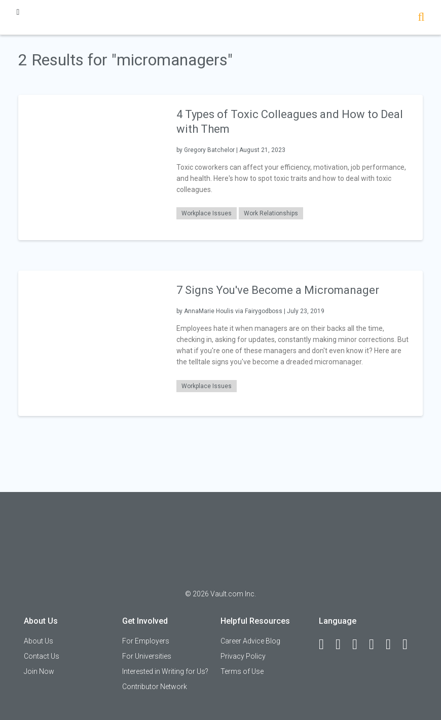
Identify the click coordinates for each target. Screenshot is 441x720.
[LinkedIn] (343, 644)
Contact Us (41, 656)
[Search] (421, 18)
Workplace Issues (206, 213)
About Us (38, 641)
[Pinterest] (393, 644)
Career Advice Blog (250, 641)
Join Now (39, 671)
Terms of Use (242, 671)
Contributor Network (154, 687)
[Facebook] (326, 644)
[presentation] (91, 167)
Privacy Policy (243, 656)
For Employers (145, 641)
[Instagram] (376, 644)
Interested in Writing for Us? (165, 671)
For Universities (146, 656)
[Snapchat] (409, 644)
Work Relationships (271, 213)
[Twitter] (359, 644)
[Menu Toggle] (17, 12)
